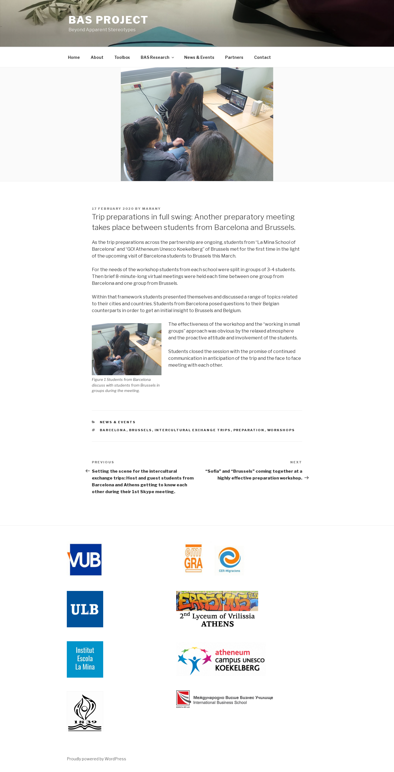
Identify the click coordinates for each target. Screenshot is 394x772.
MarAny (151, 209)
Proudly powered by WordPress (96, 758)
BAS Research (158, 57)
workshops (281, 430)
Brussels (140, 430)
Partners (234, 57)
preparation (249, 430)
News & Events (199, 57)
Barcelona (113, 430)
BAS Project (109, 20)
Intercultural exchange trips (193, 430)
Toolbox (122, 57)
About (97, 57)
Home (74, 57)
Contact (262, 57)
